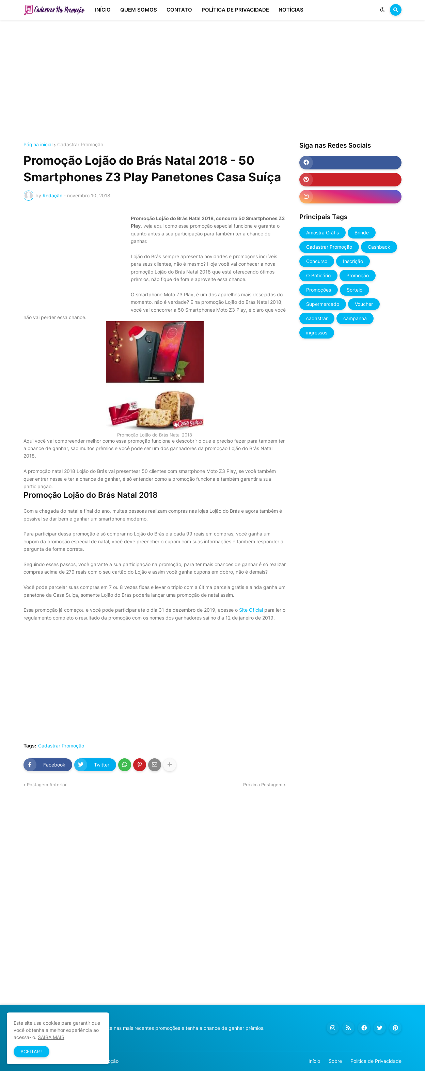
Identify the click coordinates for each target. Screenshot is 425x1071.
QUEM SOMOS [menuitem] (138, 9)
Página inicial (37, 144)
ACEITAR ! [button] (31, 1051)
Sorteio (354, 290)
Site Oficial (251, 610)
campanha (355, 318)
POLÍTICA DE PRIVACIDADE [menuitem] (235, 9)
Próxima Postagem (262, 784)
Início (314, 1061)
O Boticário (318, 275)
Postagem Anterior (47, 784)
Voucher (364, 304)
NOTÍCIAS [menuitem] (291, 9)
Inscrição (353, 261)
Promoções (318, 290)
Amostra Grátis (322, 232)
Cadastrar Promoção (80, 144)
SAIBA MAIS (51, 1037)
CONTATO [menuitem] (179, 9)
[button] (382, 10)
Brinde (362, 232)
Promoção (357, 275)
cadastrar (317, 318)
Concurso (316, 261)
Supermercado (322, 304)
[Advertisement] (212, 81)
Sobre (335, 1061)
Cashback (379, 247)
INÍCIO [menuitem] (103, 9)
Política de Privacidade (376, 1061)
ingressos (316, 332)
